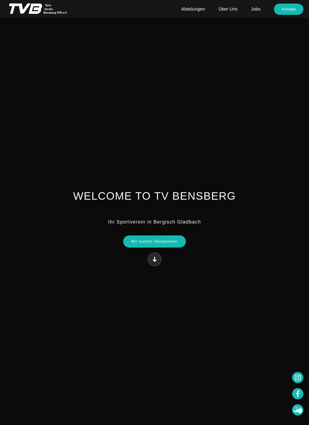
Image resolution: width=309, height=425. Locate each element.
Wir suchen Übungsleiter (154, 241)
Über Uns (227, 9)
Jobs (255, 9)
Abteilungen (193, 9)
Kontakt (289, 9)
